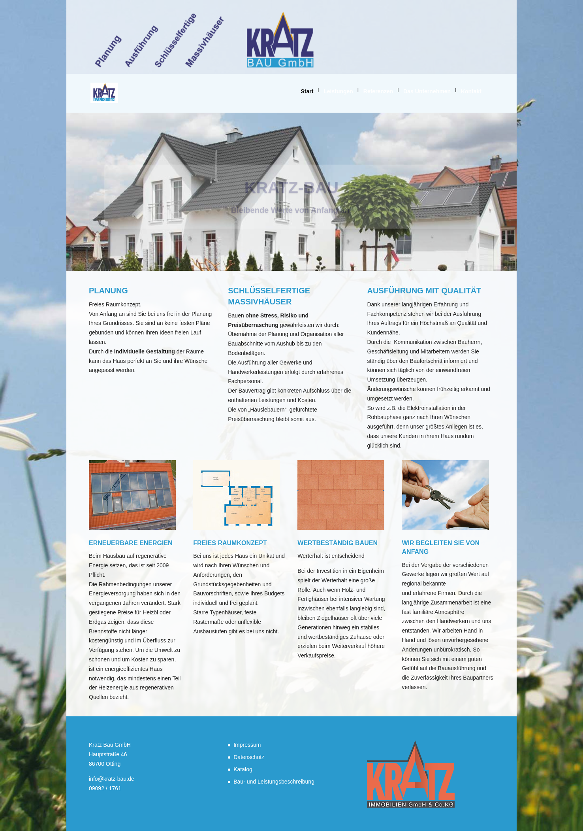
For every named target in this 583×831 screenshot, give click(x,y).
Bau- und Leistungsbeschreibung (273, 781)
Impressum (247, 745)
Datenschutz (248, 757)
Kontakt (471, 91)
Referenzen (378, 91)
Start (307, 91)
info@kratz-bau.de (111, 779)
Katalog (242, 769)
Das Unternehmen (427, 91)
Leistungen (338, 91)
